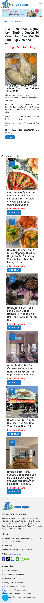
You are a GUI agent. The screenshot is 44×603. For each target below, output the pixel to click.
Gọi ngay (10, 137)
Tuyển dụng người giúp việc (13, 574)
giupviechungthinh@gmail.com (19, 549)
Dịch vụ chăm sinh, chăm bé (14, 586)
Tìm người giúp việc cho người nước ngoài (19, 597)
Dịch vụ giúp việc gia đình (13, 583)
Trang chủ (7, 21)
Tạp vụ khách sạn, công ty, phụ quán (17, 594)
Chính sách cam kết (10, 571)
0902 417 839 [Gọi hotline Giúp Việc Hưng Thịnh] (14, 545)
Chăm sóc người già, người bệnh (15, 590)
